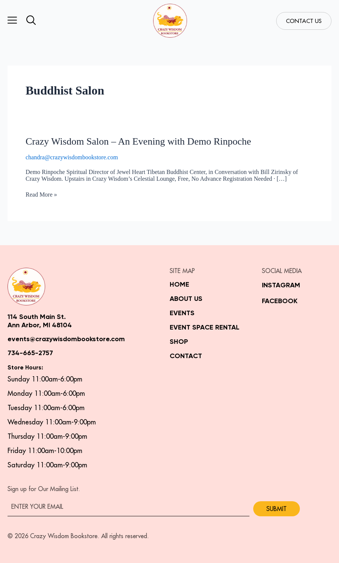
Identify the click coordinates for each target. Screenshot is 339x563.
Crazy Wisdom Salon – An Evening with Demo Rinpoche (138, 141)
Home (179, 284)
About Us (186, 299)
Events (182, 313)
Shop (179, 342)
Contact (186, 356)
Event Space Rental (204, 327)
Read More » (41, 194)
